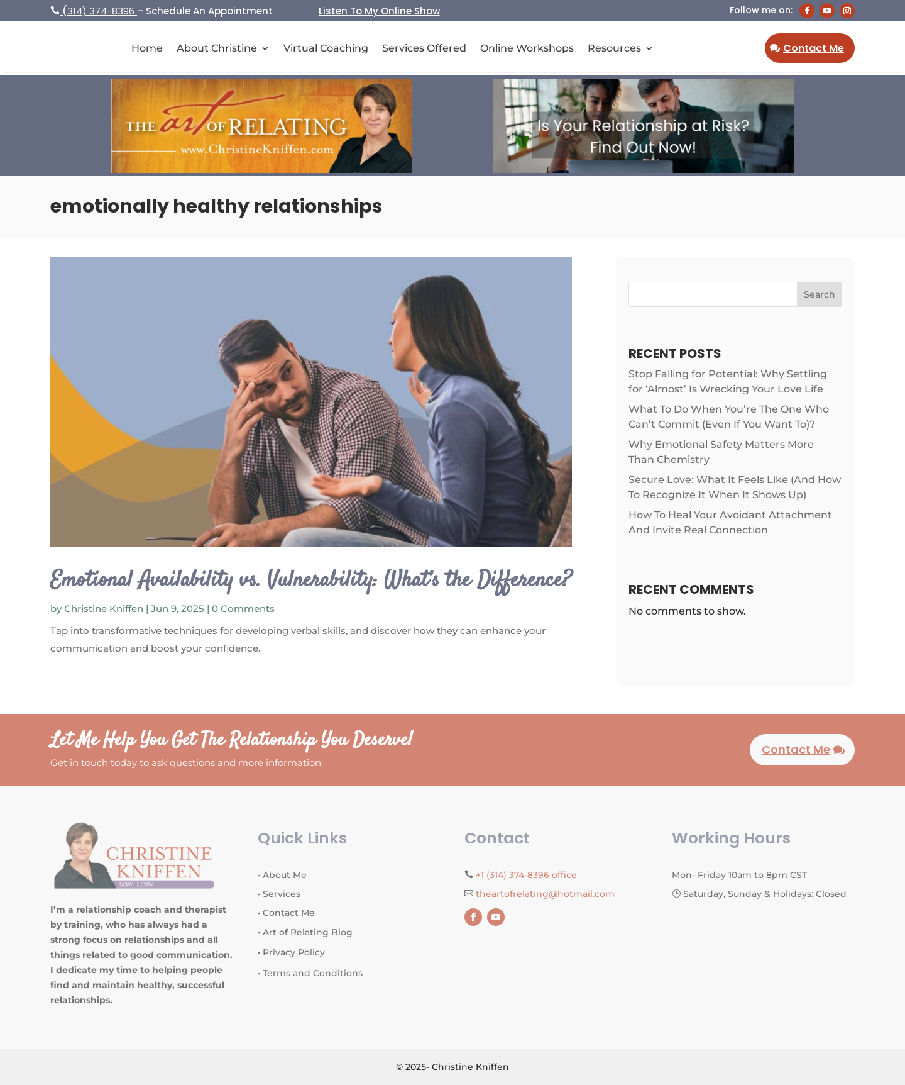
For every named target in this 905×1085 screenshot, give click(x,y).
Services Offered (424, 49)
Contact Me (813, 48)
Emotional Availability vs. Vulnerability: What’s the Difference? (310, 580)
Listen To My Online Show (379, 11)
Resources (614, 49)
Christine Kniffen (103, 609)
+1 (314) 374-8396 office (526, 875)
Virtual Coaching (325, 49)
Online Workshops (527, 49)
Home (147, 49)
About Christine (217, 49)
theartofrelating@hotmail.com (545, 893)
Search (819, 294)
